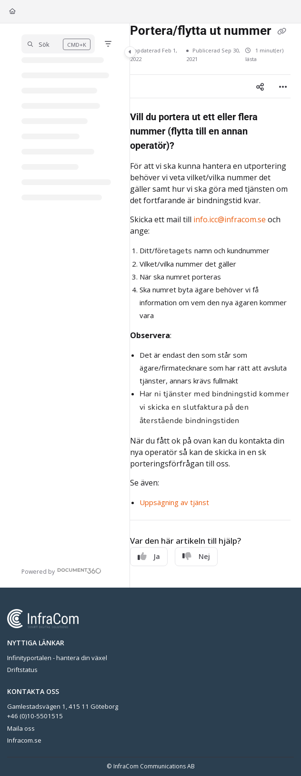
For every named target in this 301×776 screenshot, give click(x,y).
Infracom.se (24, 740)
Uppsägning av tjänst (174, 502)
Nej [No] (196, 556)
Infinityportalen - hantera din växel (57, 657)
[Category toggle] (130, 52)
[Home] (12, 11)
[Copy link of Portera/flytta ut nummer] (282, 31)
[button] (58, 43)
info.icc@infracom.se (229, 219)
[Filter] (108, 44)
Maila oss (21, 728)
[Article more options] (283, 86)
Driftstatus (22, 669)
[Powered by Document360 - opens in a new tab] (61, 571)
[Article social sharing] (260, 86)
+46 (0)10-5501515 (35, 716)
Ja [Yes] (149, 556)
